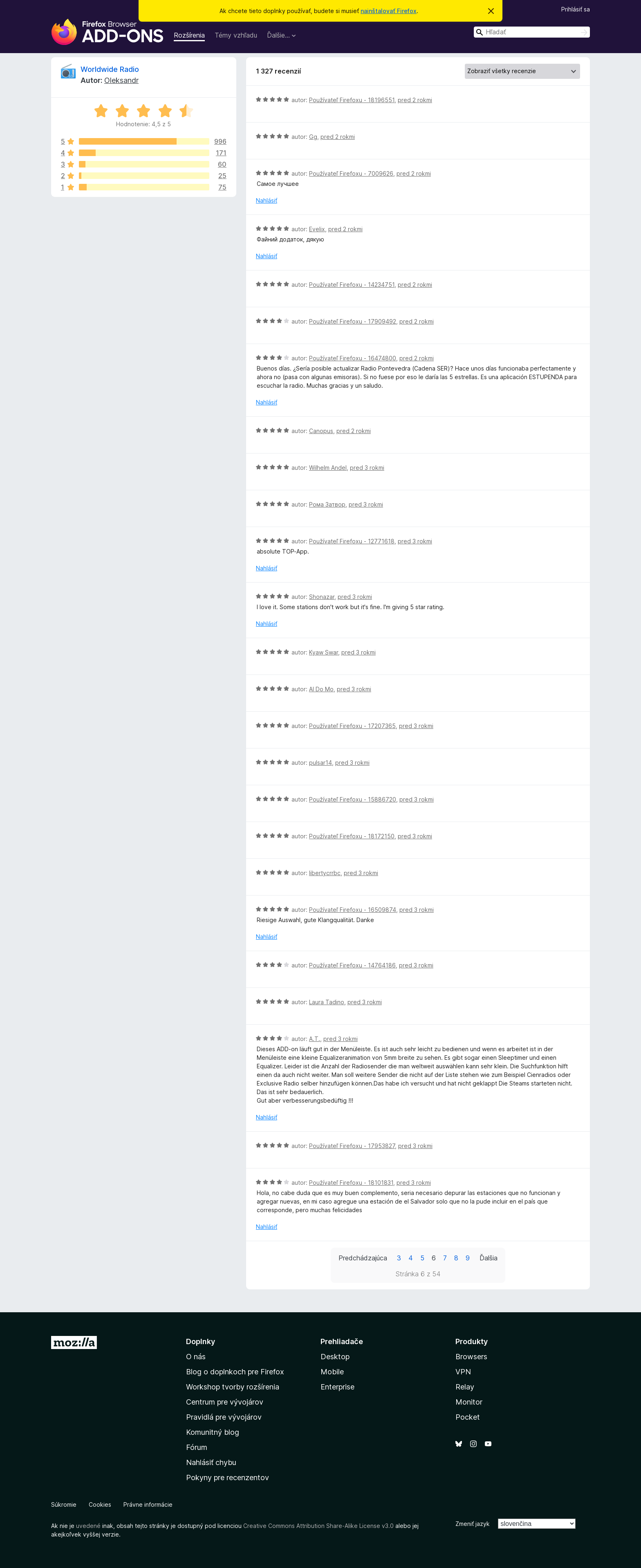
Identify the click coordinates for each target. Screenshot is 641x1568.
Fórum (196, 1447)
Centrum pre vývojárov (224, 1402)
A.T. (314, 1038)
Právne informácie (148, 1504)
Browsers (471, 1356)
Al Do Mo (321, 689)
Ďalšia (489, 1258)
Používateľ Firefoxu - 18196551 (351, 99)
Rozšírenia (189, 35)
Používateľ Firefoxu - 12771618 (351, 541)
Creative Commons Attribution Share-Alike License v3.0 (318, 1525)
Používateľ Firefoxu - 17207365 (352, 725)
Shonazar (321, 596)
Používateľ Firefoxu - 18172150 (351, 836)
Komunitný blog (212, 1432)
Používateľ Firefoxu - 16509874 (352, 909)
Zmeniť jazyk (472, 1523)
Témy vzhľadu (236, 35)
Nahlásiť (266, 200)
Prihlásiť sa (575, 9)
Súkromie (63, 1504)
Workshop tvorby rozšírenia (232, 1387)
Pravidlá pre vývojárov (224, 1417)
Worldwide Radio (110, 69)
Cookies (100, 1504)
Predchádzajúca (362, 1258)
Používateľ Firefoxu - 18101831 (351, 1182)
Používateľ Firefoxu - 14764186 (352, 965)
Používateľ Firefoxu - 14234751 (351, 284)
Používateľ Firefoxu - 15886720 (352, 799)
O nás (196, 1356)
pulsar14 (320, 762)
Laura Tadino (326, 1001)
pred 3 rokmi (367, 467)
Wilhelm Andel (328, 467)
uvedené (88, 1525)
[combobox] (532, 32)
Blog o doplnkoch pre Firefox (235, 1371)
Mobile (332, 1371)
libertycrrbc (325, 872)
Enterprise (337, 1387)
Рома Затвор (327, 504)
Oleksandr (121, 80)
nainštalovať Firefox (389, 10)
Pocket (467, 1417)
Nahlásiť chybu (211, 1462)
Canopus (321, 430)
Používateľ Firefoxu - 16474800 (352, 358)
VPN (463, 1371)
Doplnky (200, 1341)
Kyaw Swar (323, 652)
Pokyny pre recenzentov (227, 1477)
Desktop (335, 1356)
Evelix (317, 229)
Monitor (468, 1402)
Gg (313, 136)
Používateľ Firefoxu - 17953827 (352, 1145)
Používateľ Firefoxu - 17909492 (352, 321)
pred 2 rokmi (415, 99)
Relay (464, 1387)
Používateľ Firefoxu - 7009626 (351, 173)
